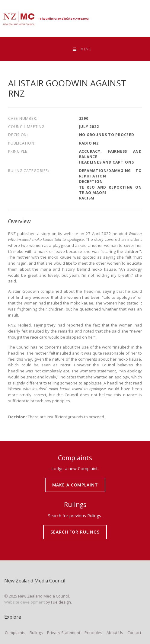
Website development (25, 602)
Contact (134, 632)
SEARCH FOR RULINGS (75, 527)
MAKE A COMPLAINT (75, 480)
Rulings (36, 632)
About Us (115, 632)
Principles (93, 632)
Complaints (15, 632)
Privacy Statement (63, 632)
